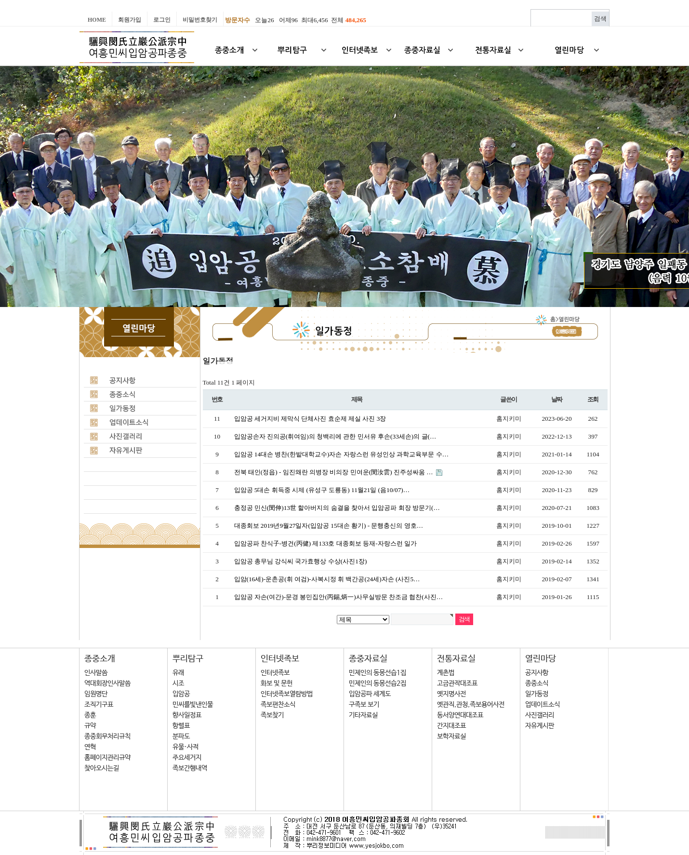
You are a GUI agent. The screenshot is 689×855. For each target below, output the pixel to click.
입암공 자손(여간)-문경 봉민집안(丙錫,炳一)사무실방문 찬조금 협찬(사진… (338, 597)
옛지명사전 (451, 694)
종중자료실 (368, 659)
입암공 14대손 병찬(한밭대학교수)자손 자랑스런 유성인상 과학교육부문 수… (341, 454)
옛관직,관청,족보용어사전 (470, 704)
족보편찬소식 (278, 704)
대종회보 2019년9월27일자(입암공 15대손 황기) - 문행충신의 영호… (329, 525)
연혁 (90, 747)
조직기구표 (98, 704)
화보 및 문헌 (276, 683)
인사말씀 (95, 673)
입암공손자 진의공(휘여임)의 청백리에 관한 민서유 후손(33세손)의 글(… (335, 436)
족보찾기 (272, 715)
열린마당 (540, 659)
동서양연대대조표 (460, 715)
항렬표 (181, 726)
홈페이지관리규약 (107, 757)
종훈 (90, 715)
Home (97, 19)
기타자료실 (363, 715)
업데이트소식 (542, 704)
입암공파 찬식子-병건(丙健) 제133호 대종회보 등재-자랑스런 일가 (325, 543)
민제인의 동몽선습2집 (377, 683)
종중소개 (99, 659)
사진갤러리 (539, 715)
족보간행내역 (189, 768)
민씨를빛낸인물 (192, 704)
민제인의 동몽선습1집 (377, 673)
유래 (178, 673)
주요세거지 (186, 757)
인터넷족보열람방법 (287, 694)
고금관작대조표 (457, 683)
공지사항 (536, 673)
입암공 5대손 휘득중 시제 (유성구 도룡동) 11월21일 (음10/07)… (322, 490)
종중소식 (536, 683)
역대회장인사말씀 (107, 683)
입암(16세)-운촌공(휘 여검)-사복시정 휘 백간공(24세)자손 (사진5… (327, 579)
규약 (90, 726)
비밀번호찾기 (200, 19)
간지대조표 (451, 726)
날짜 (556, 399)
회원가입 (129, 19)
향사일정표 (186, 715)
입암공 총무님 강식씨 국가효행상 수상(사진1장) (300, 561)
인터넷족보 (280, 659)
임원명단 (95, 694)
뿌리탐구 (187, 659)
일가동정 (536, 694)
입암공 (181, 694)
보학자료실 (451, 736)
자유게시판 (539, 726)
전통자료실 (456, 659)
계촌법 (445, 673)
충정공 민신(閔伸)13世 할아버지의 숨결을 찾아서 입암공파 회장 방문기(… (337, 507)
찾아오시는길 (101, 768)
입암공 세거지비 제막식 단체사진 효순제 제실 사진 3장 (310, 418)
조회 (592, 399)
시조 (178, 683)
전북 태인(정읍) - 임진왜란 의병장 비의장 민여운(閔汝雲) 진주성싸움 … (334, 472)
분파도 (181, 736)
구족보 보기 (364, 704)
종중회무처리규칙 (107, 736)
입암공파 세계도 (370, 694)
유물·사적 (185, 747)
